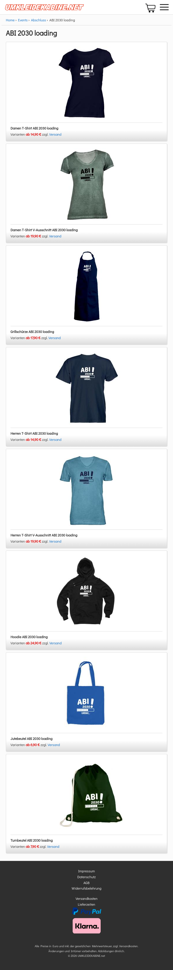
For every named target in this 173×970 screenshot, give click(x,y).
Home (10, 20)
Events (23, 20)
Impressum (86, 871)
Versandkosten (86, 898)
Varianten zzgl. (30, 134)
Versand (55, 134)
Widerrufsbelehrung (87, 888)
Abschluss (38, 20)
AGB (86, 882)
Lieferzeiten (86, 904)
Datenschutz (86, 876)
